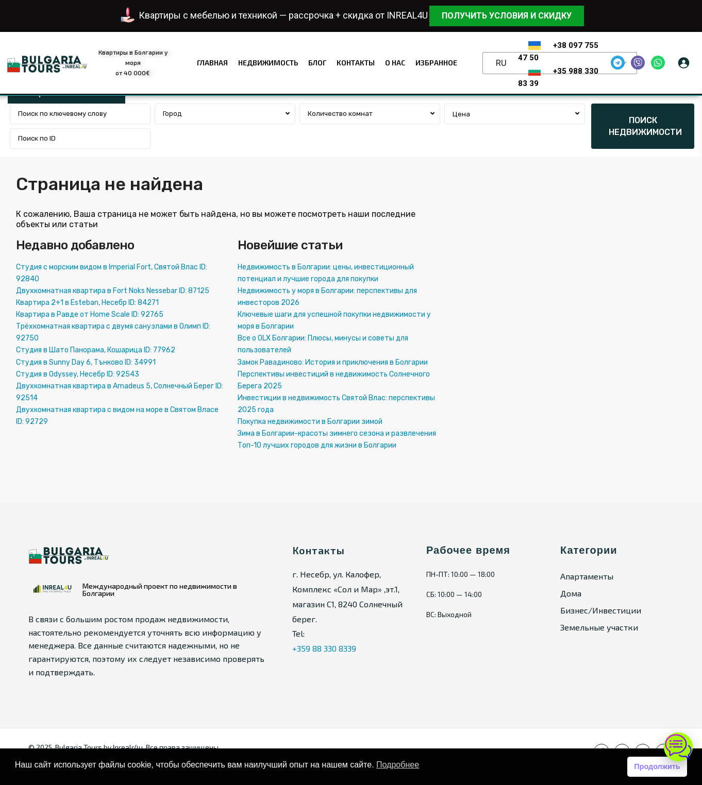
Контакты (356, 62)
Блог (317, 62)
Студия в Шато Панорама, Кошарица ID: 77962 (95, 350)
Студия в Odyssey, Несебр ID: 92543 (77, 374)
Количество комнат (340, 113)
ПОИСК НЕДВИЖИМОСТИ (645, 126)
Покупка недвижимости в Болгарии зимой (310, 421)
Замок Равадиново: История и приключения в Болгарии (333, 362)
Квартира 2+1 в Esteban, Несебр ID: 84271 (87, 302)
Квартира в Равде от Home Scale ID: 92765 (89, 314)
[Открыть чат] (678, 746)
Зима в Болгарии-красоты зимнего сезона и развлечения (337, 433)
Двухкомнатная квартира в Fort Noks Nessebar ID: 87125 (112, 290)
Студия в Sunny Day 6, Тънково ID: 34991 (86, 362)
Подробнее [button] (397, 764)
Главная (212, 62)
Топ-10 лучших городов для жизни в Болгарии (317, 445)
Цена (461, 114)
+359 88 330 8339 (324, 648)
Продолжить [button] (657, 766)
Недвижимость (268, 62)
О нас (395, 62)
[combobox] (225, 114)
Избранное (436, 62)
